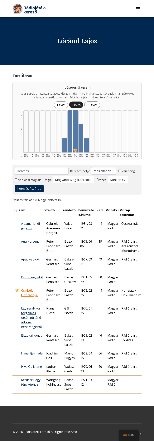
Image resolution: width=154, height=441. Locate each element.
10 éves (92, 105)
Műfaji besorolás (130, 212)
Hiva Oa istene (31, 366)
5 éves (76, 105)
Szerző (50, 210)
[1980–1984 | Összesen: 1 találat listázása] (86, 145)
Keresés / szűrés (29, 188)
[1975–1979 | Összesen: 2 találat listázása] (81, 138)
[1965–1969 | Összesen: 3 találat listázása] (70, 131)
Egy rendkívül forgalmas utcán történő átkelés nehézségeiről (31, 317)
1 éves (60, 105)
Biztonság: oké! (32, 277)
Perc (101, 210)
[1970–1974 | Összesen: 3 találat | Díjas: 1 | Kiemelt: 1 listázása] (75, 131)
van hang (126, 171)
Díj (15, 210)
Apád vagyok (30, 259)
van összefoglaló (28, 180)
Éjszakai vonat (31, 335)
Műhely (112, 210)
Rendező (70, 210)
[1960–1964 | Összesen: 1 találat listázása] (64, 145)
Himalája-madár (32, 353)
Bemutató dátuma (87, 212)
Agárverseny (30, 241)
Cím (23, 210)
